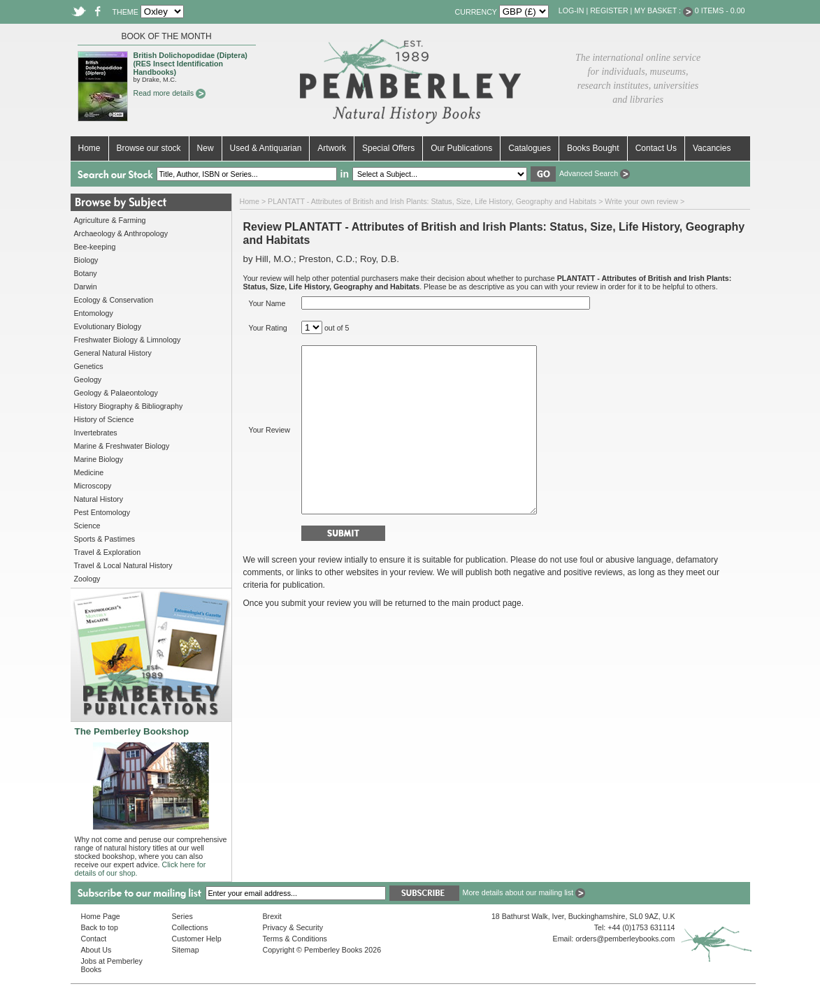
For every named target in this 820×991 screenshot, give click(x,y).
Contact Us (656, 148)
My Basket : (663, 10)
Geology (88, 379)
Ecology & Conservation (114, 300)
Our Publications (461, 148)
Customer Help (197, 938)
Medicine (89, 472)
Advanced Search (594, 173)
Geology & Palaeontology (116, 393)
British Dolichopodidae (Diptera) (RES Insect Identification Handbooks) (190, 63)
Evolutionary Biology (108, 326)
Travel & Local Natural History (123, 565)
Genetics (88, 366)
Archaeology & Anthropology (121, 233)
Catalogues (529, 148)
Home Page (100, 916)
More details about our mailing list (524, 892)
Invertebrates (95, 432)
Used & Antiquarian (266, 148)
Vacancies (712, 148)
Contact (94, 938)
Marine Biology (98, 459)
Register (609, 10)
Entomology (93, 313)
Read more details (170, 93)
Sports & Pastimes (105, 539)
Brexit (272, 916)
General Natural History (113, 353)
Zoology (87, 578)
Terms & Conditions (295, 938)
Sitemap (185, 950)
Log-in (571, 10)
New (205, 148)
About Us (96, 950)
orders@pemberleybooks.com (625, 938)
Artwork (331, 148)
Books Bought (593, 148)
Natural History (98, 499)
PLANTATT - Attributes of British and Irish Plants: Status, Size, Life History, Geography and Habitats (432, 201)
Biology (86, 260)
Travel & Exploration (107, 552)
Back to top (99, 927)
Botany (85, 273)
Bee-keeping (95, 247)
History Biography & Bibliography (128, 406)
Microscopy (93, 486)
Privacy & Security (293, 927)
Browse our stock (149, 148)
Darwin (85, 286)
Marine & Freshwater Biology (122, 446)
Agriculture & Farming (110, 220)
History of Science (104, 419)
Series (182, 916)
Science (87, 525)
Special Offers (388, 148)
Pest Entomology (102, 512)
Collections (190, 927)
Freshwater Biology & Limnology (127, 339)
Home (89, 148)
